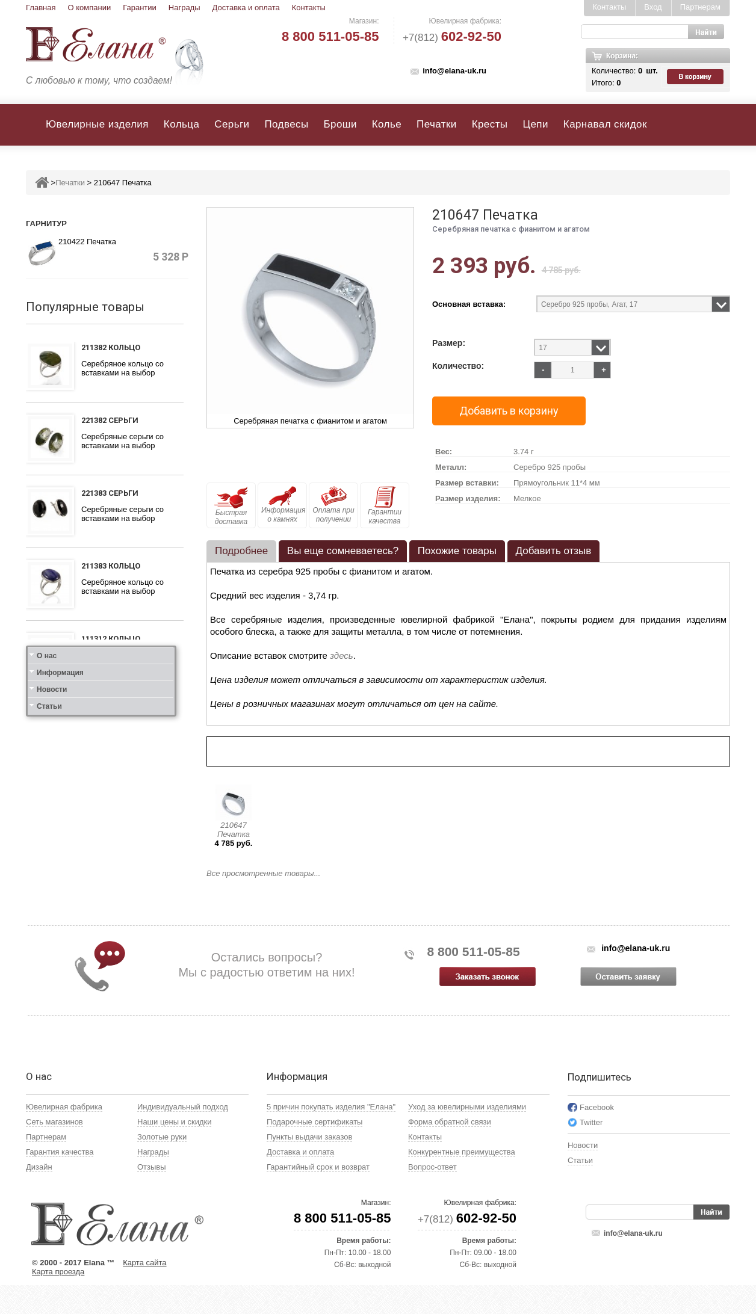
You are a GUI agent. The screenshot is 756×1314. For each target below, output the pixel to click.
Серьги (231, 124)
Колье (386, 124)
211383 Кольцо (110, 565)
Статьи (49, 920)
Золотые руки (162, 1165)
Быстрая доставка (231, 506)
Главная (40, 7)
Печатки (437, 124)
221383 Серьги (109, 493)
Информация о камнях (283, 504)
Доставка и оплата (246, 7)
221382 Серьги (109, 420)
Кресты (490, 124)
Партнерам (700, 6)
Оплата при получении (333, 504)
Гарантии (139, 7)
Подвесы (286, 124)
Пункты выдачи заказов (309, 1165)
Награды (184, 7)
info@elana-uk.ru (454, 70)
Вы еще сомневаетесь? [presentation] (342, 551)
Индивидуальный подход (182, 1135)
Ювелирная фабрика (64, 1135)
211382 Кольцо (110, 347)
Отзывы (151, 1195)
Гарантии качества (384, 505)
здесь (341, 655)
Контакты (309, 7)
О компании (89, 7)
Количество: (458, 366)
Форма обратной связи (449, 1150)
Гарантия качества (59, 1180)
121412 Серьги (109, 786)
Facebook (597, 1136)
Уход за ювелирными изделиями (467, 1135)
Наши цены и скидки (174, 1150)
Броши (340, 124)
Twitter (591, 1151)
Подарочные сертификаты (314, 1150)
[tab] (241, 551)
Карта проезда (58, 1300)
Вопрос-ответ (432, 1195)
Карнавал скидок (605, 124)
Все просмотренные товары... (263, 873)
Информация (60, 887)
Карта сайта (144, 1291)
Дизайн (39, 1195)
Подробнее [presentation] (241, 551)
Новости (52, 903)
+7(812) (452, 37)
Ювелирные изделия (97, 124)
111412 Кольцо (110, 713)
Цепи (535, 124)
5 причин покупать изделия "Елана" (331, 1135)
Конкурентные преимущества (461, 1180)
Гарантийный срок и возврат (318, 1195)
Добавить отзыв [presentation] (554, 551)
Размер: (448, 343)
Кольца (181, 124)
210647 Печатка (233, 830)
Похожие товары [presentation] (457, 551)
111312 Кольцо (110, 638)
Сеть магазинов (54, 1150)
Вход (653, 6)
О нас (47, 870)
